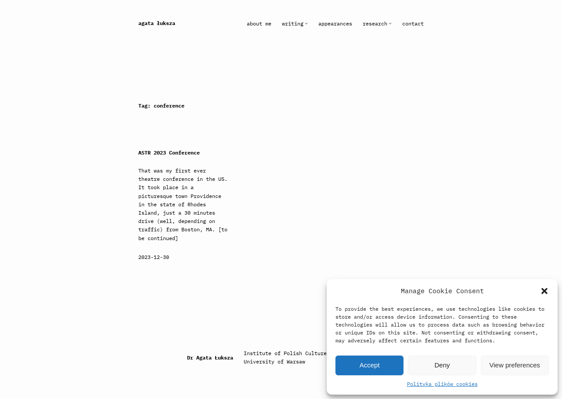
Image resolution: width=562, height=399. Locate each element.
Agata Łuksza (156, 23)
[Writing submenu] (306, 23)
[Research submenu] (390, 23)
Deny (442, 365)
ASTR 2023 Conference (169, 153)
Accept (370, 365)
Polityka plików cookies (442, 384)
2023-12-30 (153, 257)
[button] (544, 291)
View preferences (515, 365)
